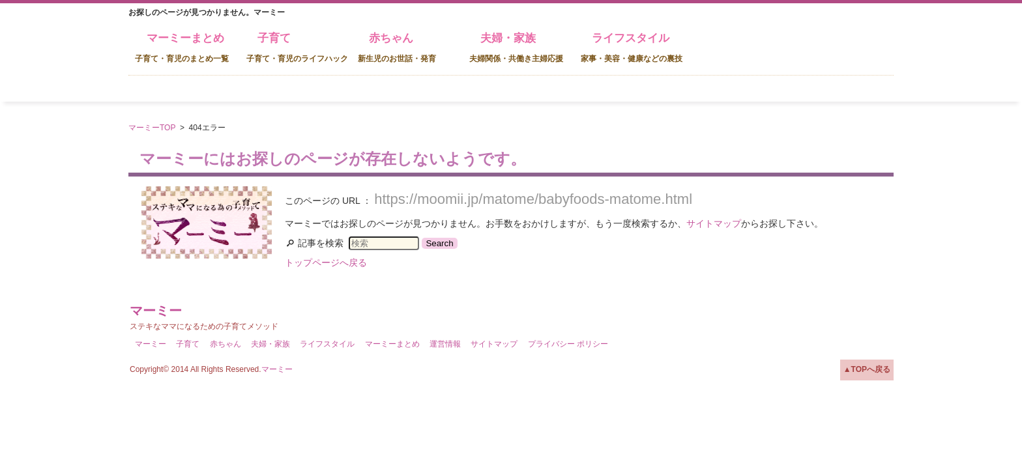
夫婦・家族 (516, 47)
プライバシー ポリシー (568, 343)
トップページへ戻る (326, 262)
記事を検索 (320, 243)
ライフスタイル (631, 47)
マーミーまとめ (182, 47)
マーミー (156, 311)
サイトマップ (713, 223)
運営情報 (445, 343)
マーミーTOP (151, 127)
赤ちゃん (397, 47)
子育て (297, 47)
